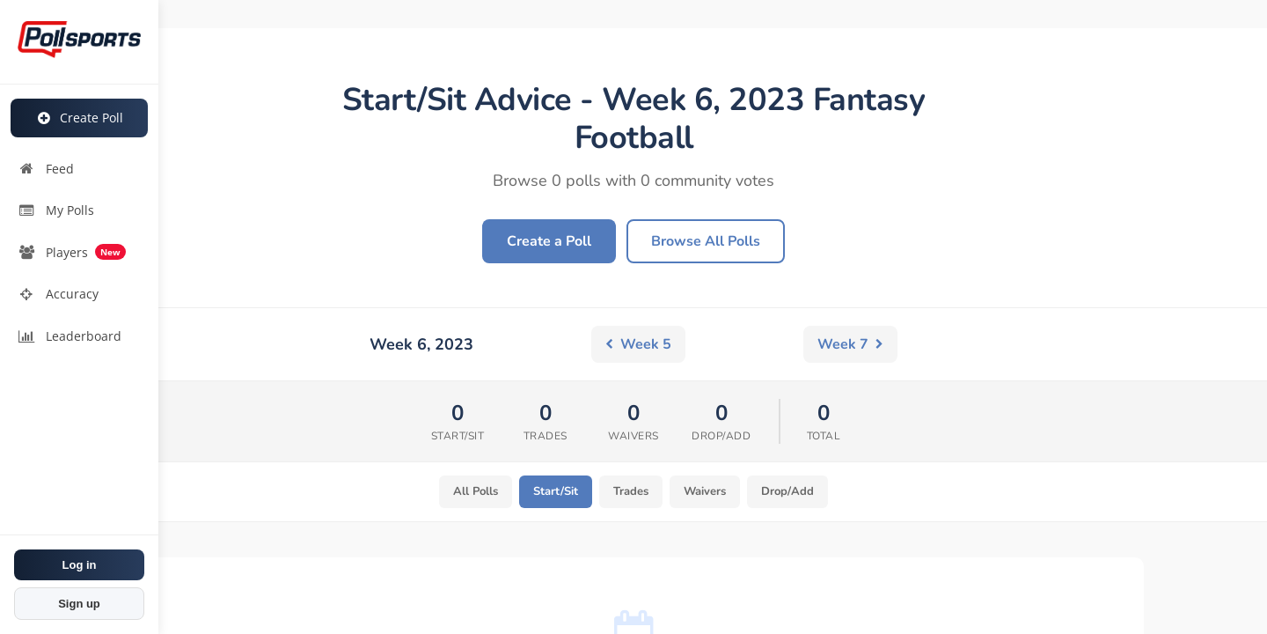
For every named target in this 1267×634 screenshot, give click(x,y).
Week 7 (850, 344)
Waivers (712, 492)
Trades (631, 492)
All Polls (462, 492)
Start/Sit (548, 492)
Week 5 (417, 344)
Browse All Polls (705, 241)
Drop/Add (802, 492)
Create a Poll (549, 241)
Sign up (79, 603)
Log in (79, 564)
